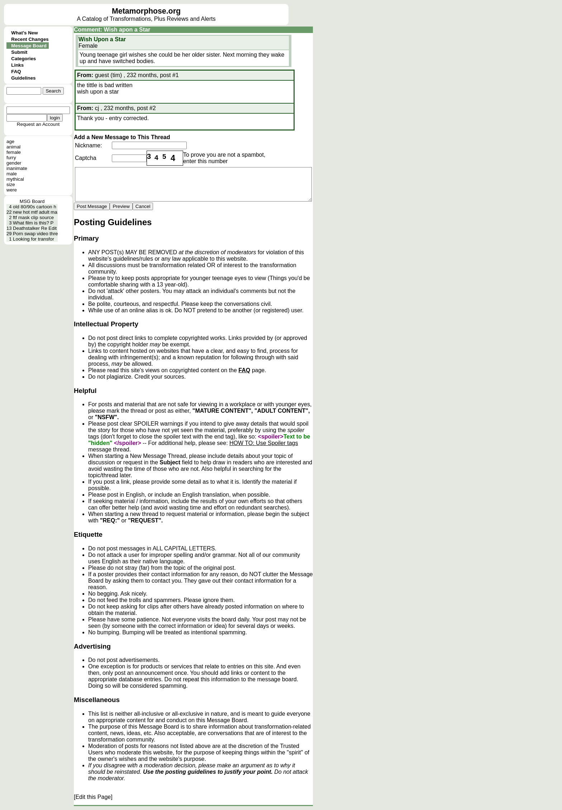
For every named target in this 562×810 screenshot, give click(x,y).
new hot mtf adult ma (35, 212)
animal (13, 147)
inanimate (16, 168)
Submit (19, 52)
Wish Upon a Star (102, 39)
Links (17, 65)
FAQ (16, 71)
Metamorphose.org (146, 11)
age (10, 141)
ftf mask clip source (33, 217)
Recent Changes (29, 39)
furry (11, 157)
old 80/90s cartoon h (34, 206)
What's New (24, 32)
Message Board (29, 45)
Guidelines (23, 78)
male (11, 173)
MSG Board (32, 201)
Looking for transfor (33, 239)
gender (14, 163)
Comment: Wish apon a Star (112, 30)
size (10, 184)
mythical (15, 179)
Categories (23, 58)
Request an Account (38, 124)
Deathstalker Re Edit (35, 228)
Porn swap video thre (35, 233)
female (13, 152)
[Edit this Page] (93, 797)
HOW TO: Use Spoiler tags (263, 443)
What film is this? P (33, 223)
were (11, 190)
